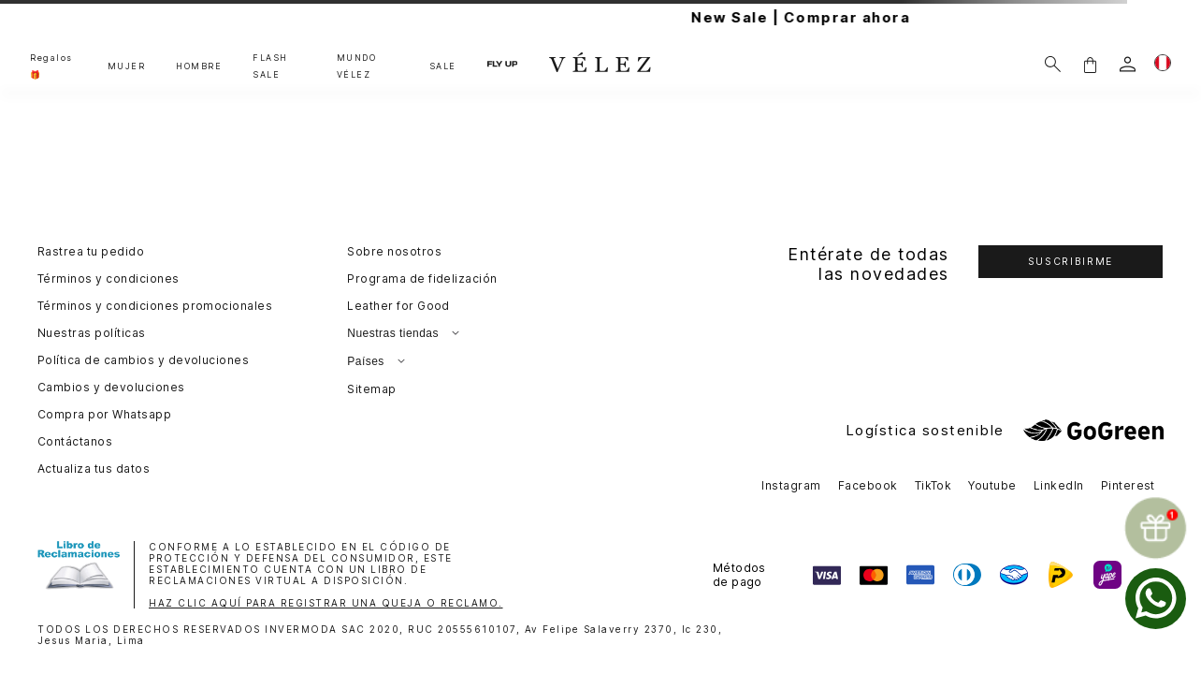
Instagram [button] (790, 485)
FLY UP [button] (502, 64)
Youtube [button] (992, 485)
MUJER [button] (127, 66)
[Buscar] (1053, 64)
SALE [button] (442, 66)
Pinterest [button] (1128, 485)
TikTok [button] (933, 485)
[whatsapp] (1155, 598)
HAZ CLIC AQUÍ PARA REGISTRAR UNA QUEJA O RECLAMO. (326, 602)
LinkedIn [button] (1059, 485)
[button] (1089, 64)
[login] (1128, 64)
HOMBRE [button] (199, 66)
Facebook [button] (868, 485)
